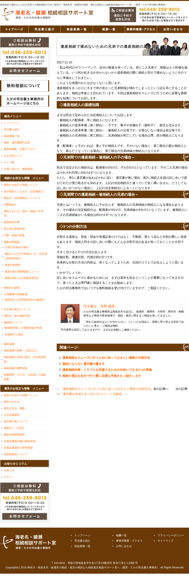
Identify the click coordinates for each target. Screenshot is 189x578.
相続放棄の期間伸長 (16, 368)
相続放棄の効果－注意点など (21, 350)
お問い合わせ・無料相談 (18, 168)
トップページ (14, 29)
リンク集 (9, 162)
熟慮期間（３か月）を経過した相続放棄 (25, 377)
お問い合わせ (173, 29)
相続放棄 (9, 344)
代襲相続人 (10, 204)
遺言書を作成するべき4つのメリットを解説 (92, 394)
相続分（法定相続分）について (22, 197)
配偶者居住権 (12, 222)
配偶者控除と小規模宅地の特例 (23, 327)
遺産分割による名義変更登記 (22, 277)
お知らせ (9, 470)
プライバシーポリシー (171, 535)
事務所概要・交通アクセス (20, 149)
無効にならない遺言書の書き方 (83, 363)
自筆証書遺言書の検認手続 (20, 441)
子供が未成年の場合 (17, 247)
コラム (8, 476)
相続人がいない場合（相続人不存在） (23, 213)
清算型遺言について (16, 454)
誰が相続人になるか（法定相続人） (25, 191)
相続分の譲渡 (12, 287)
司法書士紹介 (44, 29)
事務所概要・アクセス (141, 29)
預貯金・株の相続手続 (17, 315)
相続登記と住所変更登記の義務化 (24, 299)
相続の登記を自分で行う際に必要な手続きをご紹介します (101, 375)
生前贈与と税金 (14, 334)
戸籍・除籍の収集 (14, 235)
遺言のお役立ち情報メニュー (21, 395)
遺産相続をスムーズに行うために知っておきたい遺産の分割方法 (106, 357)
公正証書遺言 (12, 414)
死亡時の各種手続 (14, 228)
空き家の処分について (17, 309)
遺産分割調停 (13, 264)
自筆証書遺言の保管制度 (18, 447)
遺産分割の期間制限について (22, 271)
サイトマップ (166, 540)
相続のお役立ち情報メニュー (21, 184)
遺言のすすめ (12, 401)
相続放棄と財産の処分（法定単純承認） (25, 359)
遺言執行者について (16, 421)
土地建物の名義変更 (16, 294)
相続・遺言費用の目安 (17, 142)
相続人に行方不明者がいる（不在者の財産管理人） (26, 256)
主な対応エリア (13, 155)
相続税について (13, 322)
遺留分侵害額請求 (14, 434)
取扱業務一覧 (76, 29)
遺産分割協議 (12, 241)
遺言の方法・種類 (14, 408)
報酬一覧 (109, 29)
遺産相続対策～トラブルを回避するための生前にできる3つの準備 (107, 369)
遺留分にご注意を (14, 427)
